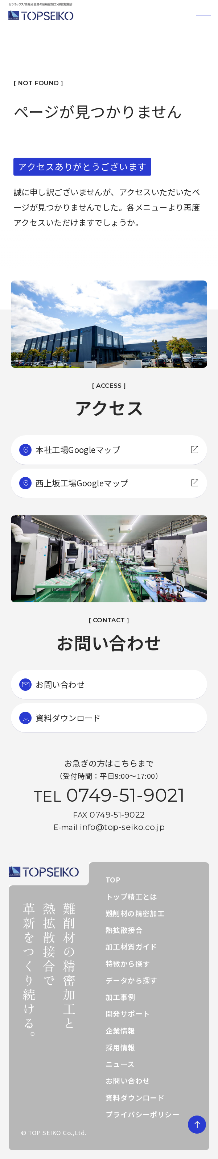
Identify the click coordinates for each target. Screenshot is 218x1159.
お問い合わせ (128, 1080)
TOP (113, 879)
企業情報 (120, 1030)
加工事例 (120, 997)
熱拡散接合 (124, 930)
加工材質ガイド (131, 946)
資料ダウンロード (135, 1097)
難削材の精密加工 (135, 913)
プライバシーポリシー (143, 1114)
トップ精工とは (131, 896)
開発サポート (128, 1013)
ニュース (120, 1064)
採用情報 (120, 1047)
